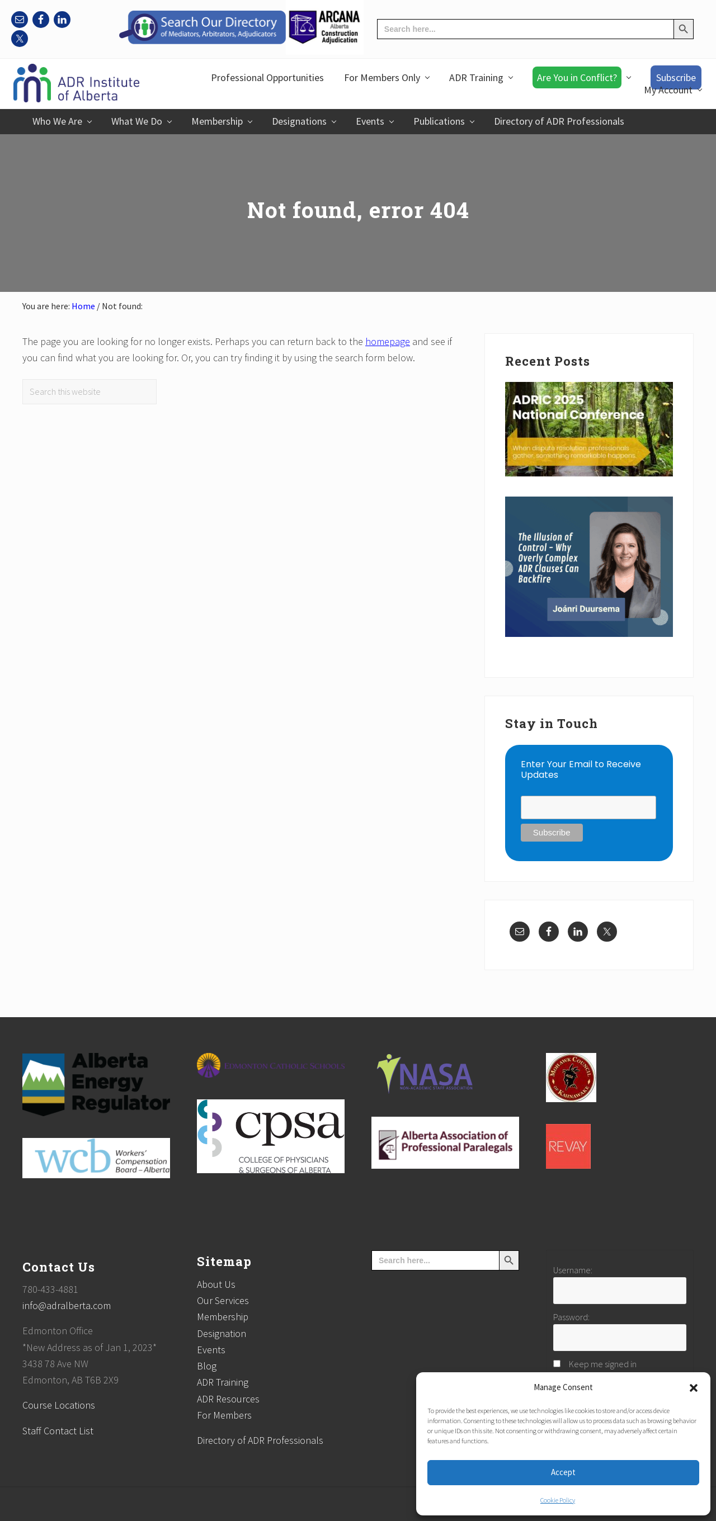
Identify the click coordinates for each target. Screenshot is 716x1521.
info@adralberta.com (66, 1305)
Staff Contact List (57, 1430)
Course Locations (58, 1405)
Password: (571, 1316)
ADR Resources (228, 1398)
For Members (224, 1415)
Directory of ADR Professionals (260, 1440)
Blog (206, 1365)
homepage (387, 341)
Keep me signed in (603, 1363)
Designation (221, 1333)
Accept (563, 1472)
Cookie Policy (557, 1500)
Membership (222, 1316)
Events (211, 1349)
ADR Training (222, 1382)
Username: (572, 1270)
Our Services (223, 1300)
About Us (216, 1284)
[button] (693, 1388)
